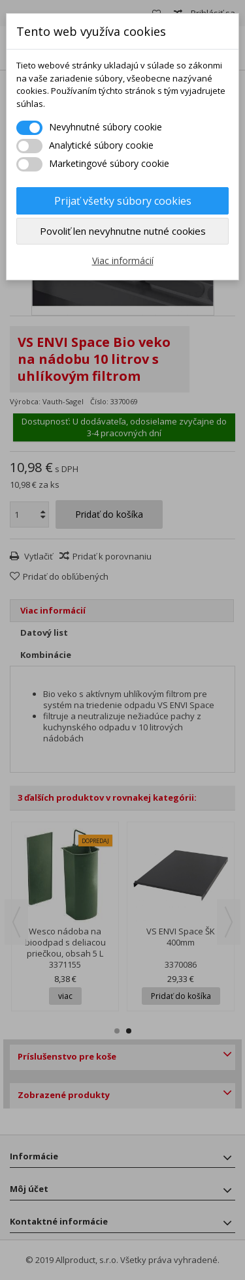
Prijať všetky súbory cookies (122, 201)
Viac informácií (123, 260)
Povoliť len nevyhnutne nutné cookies (123, 230)
